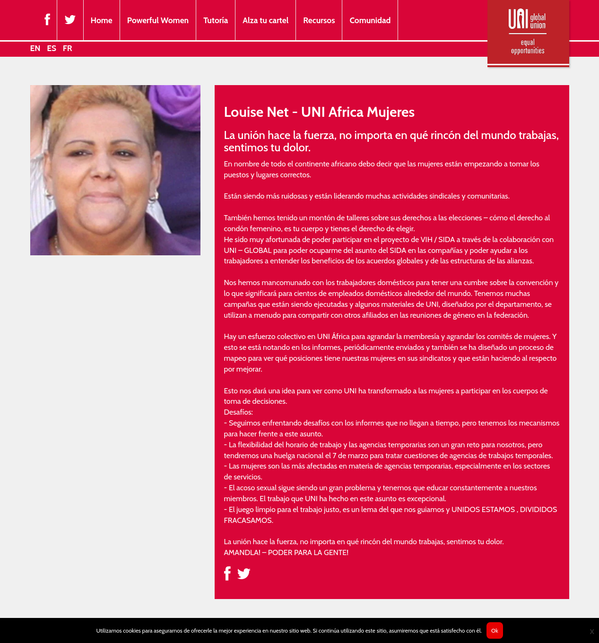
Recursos (319, 20)
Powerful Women (158, 20)
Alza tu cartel (265, 20)
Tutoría (215, 20)
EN (35, 48)
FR (67, 48)
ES (51, 48)
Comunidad (370, 20)
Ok (494, 630)
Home (102, 20)
